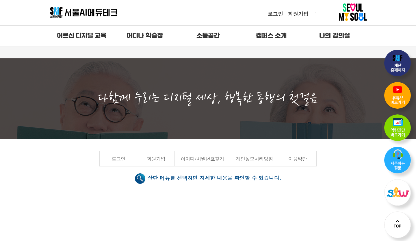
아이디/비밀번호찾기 (202, 158)
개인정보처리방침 (254, 158)
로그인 (275, 13)
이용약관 (297, 158)
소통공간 (208, 35)
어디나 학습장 (145, 35)
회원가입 (298, 13)
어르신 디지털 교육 (81, 35)
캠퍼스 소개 (271, 35)
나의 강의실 (334, 35)
